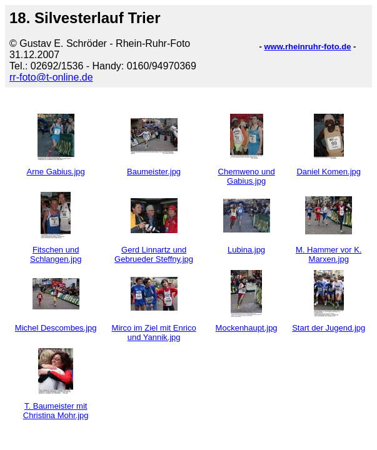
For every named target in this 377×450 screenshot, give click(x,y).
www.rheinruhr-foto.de (307, 46)
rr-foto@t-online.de (51, 77)
